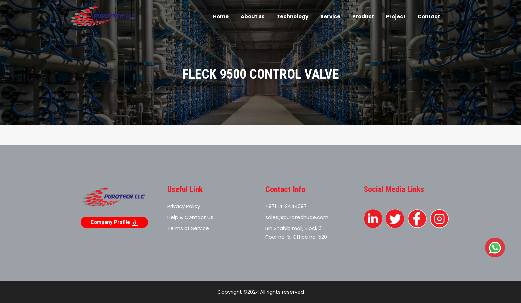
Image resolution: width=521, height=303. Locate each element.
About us (253, 16)
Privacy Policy (183, 206)
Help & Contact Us (190, 217)
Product (363, 16)
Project (396, 16)
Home (221, 16)
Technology (292, 16)
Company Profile (114, 222)
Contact (429, 16)
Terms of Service (188, 228)
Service (330, 16)
